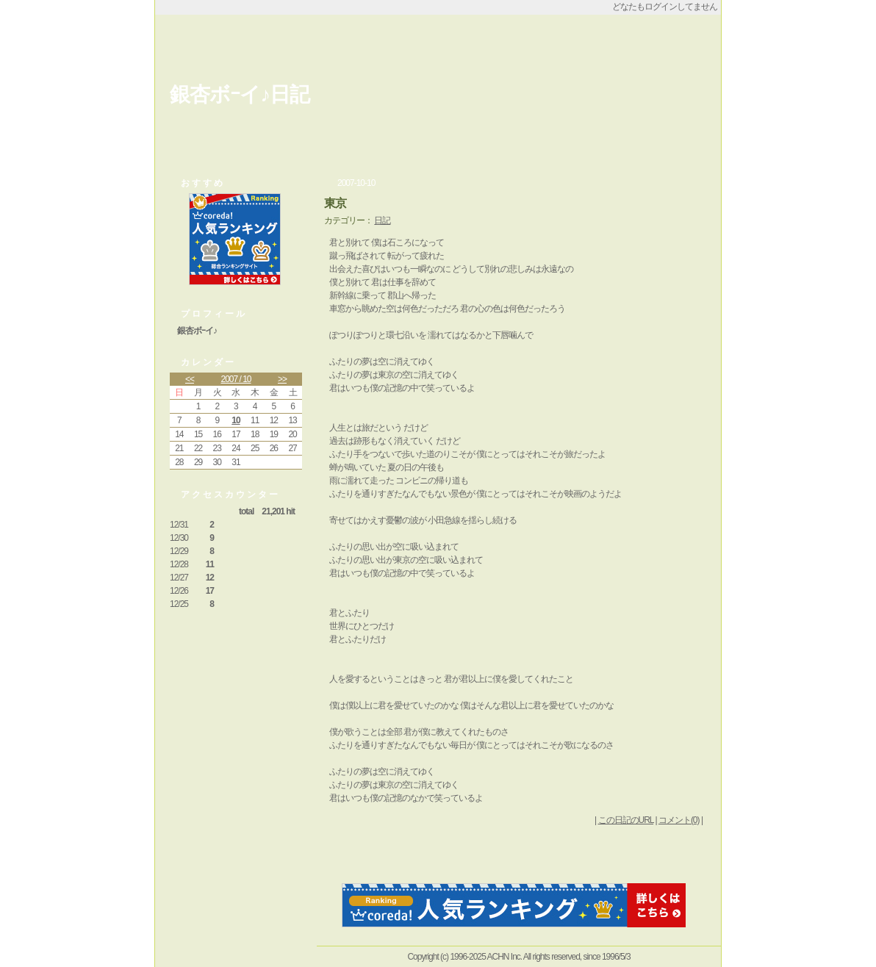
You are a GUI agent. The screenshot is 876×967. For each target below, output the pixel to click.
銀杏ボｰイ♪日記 (239, 94)
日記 (382, 220)
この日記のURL (626, 820)
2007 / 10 (235, 379)
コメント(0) (679, 820)
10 (235, 420)
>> (282, 379)
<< (189, 379)
